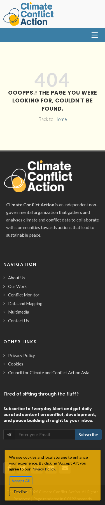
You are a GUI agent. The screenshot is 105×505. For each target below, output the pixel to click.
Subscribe (88, 434)
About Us (16, 277)
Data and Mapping (25, 303)
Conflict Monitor (23, 294)
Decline (20, 491)
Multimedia (18, 311)
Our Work (17, 286)
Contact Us (18, 320)
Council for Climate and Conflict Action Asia (48, 372)
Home (60, 119)
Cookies (15, 363)
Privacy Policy (21, 355)
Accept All (20, 480)
